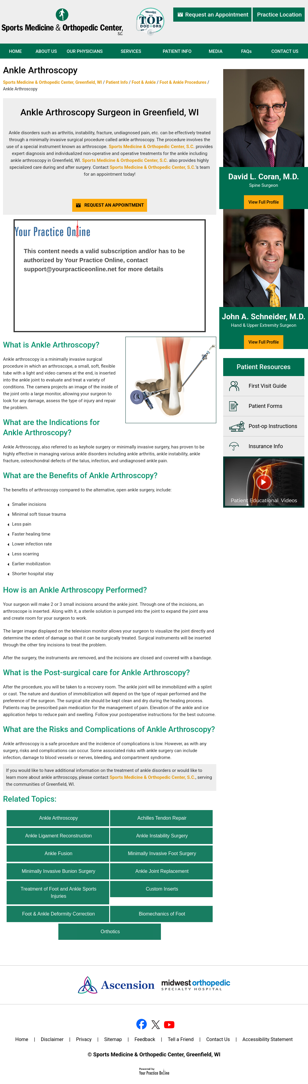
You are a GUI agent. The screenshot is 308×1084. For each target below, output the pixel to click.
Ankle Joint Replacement (162, 871)
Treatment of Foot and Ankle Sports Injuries (58, 892)
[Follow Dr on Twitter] (155, 1024)
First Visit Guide (268, 386)
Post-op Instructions (273, 426)
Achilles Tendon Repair (161, 818)
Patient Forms (265, 406)
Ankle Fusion (58, 853)
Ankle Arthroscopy (58, 818)
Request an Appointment (216, 14)
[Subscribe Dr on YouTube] (168, 1024)
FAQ (246, 51)
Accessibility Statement (267, 1039)
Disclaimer (52, 1039)
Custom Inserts (162, 888)
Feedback (144, 1039)
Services (131, 51)
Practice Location (279, 14)
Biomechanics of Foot (162, 913)
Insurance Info (266, 446)
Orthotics (110, 931)
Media (216, 51)
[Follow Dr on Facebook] (141, 1024)
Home (15, 51)
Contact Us (284, 51)
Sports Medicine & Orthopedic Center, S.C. (151, 146)
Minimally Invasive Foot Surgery (162, 853)
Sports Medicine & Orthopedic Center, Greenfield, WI (52, 82)
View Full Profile (263, 202)
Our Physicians (85, 51)
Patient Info (177, 51)
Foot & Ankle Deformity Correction (58, 913)
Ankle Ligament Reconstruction (58, 835)
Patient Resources (264, 367)
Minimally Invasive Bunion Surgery (58, 871)
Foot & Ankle (144, 82)
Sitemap (113, 1039)
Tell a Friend (181, 1039)
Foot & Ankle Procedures (183, 82)
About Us (46, 51)
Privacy (84, 1039)
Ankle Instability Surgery (162, 835)
